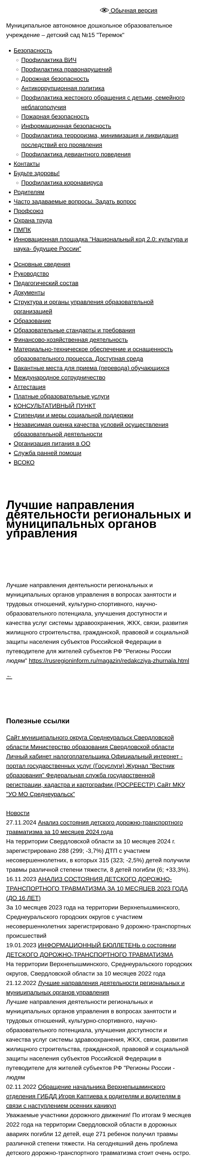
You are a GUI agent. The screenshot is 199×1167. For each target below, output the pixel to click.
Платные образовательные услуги (62, 396)
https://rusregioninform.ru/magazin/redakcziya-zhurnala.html (109, 660)
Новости (18, 813)
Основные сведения (42, 264)
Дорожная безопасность (55, 78)
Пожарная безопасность (55, 116)
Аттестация (30, 386)
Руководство (31, 273)
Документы (29, 292)
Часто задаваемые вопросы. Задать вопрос (75, 201)
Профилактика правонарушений (66, 69)
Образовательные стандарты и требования (74, 330)
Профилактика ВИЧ (49, 59)
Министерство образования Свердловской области (102, 747)
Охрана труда (33, 220)
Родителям (29, 192)
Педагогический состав (46, 283)
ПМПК (22, 229)
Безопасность (33, 50)
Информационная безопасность (66, 126)
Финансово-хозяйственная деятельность (71, 339)
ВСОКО (24, 462)
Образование (32, 320)
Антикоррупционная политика (63, 88)
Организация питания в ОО (52, 443)
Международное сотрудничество (59, 377)
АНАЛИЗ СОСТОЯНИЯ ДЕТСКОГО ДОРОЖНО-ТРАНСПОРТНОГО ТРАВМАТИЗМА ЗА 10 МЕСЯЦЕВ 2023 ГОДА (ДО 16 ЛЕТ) (97, 888)
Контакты (27, 163)
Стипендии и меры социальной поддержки (73, 415)
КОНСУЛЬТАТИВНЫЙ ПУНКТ (55, 405)
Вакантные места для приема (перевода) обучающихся (91, 368)
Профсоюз (29, 210)
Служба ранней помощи (47, 453)
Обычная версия (129, 10)
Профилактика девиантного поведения (76, 154)
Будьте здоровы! (37, 173)
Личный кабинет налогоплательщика (58, 756)
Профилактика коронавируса (62, 182)
